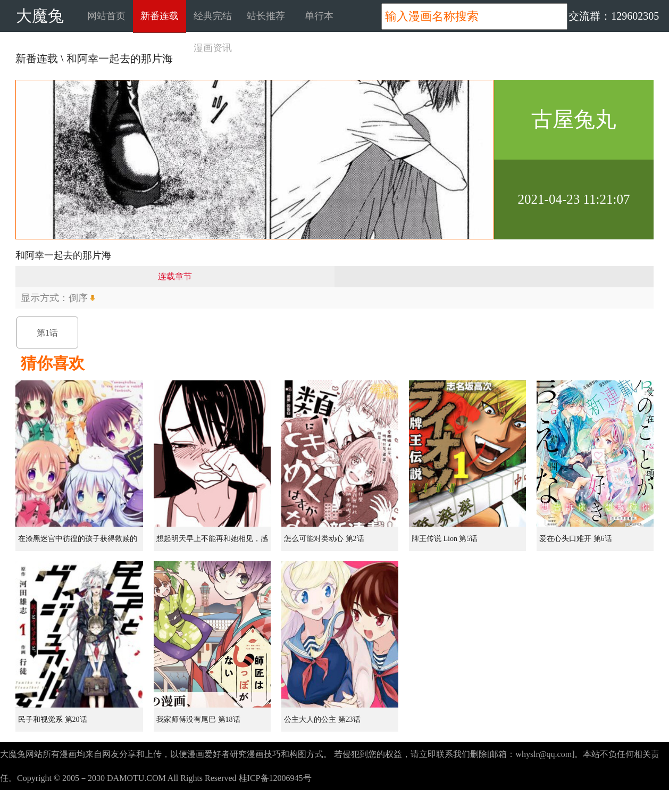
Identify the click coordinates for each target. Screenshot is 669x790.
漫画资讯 (213, 48)
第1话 (47, 332)
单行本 (319, 16)
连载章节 (175, 276)
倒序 (78, 298)
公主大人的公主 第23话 (322, 720)
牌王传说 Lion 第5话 (445, 539)
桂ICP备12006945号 (275, 778)
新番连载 (159, 16)
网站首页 (106, 16)
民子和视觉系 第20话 (52, 720)
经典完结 (213, 16)
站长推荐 (266, 16)
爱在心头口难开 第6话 (575, 539)
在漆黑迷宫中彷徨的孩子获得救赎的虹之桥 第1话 (77, 543)
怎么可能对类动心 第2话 (324, 539)
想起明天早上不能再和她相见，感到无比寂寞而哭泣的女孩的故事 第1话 (213, 543)
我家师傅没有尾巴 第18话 (198, 720)
